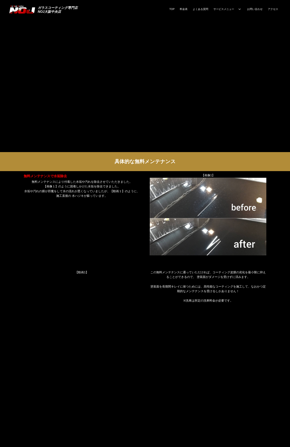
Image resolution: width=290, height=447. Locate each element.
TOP (172, 9)
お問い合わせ (255, 9)
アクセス (273, 9)
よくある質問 (200, 9)
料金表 (184, 9)
